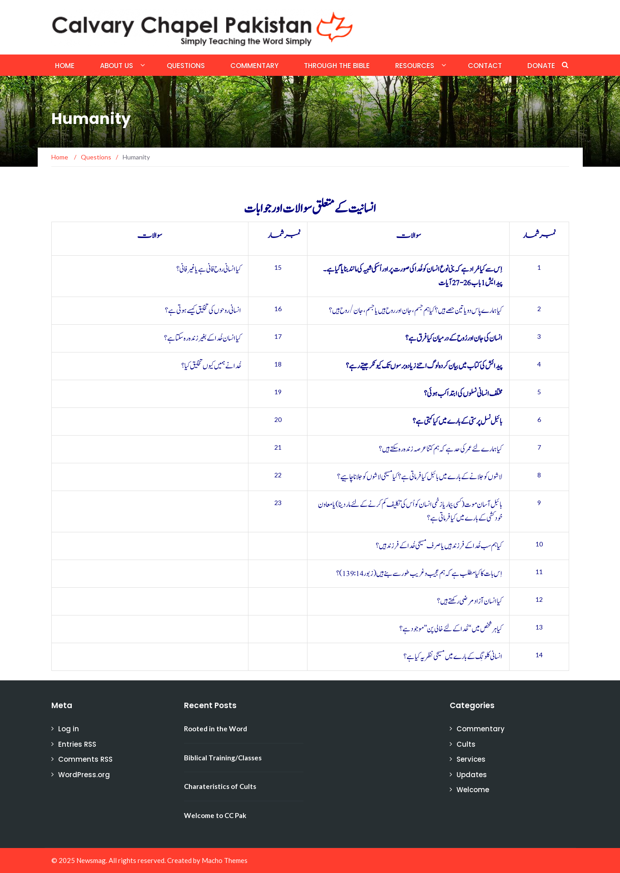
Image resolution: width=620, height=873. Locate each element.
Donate (541, 65)
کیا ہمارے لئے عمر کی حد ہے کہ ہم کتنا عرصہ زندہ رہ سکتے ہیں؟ (440, 449)
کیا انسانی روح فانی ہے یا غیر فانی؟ (208, 269)
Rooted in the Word (215, 728)
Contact (485, 65)
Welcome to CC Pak (215, 815)
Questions (186, 65)
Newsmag (91, 860)
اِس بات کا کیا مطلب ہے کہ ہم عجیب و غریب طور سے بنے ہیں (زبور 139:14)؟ (419, 573)
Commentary (254, 65)
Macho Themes (225, 860)
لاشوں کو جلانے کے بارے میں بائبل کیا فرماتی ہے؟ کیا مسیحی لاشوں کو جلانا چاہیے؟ (419, 477)
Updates (471, 774)
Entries (77, 744)
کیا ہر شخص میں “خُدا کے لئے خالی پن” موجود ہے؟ (450, 629)
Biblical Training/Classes (223, 758)
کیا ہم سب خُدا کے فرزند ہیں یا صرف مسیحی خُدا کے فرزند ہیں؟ (439, 546)
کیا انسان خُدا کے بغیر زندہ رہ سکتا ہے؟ (202, 338)
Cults (466, 744)
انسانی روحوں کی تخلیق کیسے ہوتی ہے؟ (203, 310)
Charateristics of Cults (220, 786)
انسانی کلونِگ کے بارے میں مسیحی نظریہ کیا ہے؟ (452, 656)
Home (64, 65)
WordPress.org (84, 774)
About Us (116, 65)
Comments (85, 759)
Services (471, 759)
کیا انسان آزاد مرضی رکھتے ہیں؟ (469, 601)
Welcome (472, 789)
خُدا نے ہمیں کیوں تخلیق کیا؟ (211, 366)
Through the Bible (337, 65)
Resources (414, 65)
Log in (68, 729)
